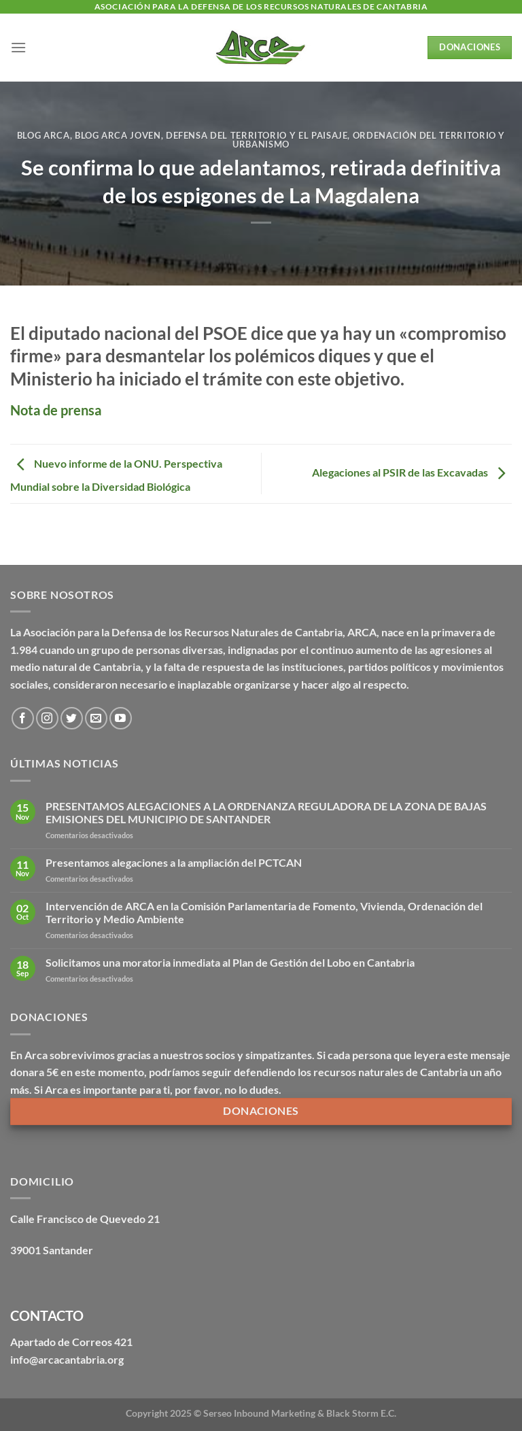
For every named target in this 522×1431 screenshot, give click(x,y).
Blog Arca (43, 135)
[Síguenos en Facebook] (23, 718)
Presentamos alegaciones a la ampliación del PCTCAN (174, 862)
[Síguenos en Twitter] (71, 718)
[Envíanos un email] (96, 718)
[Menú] (18, 47)
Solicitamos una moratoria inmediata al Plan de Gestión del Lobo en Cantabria (230, 962)
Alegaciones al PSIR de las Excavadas (412, 472)
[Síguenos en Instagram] (47, 718)
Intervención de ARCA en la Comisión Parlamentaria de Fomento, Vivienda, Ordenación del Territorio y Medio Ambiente (264, 912)
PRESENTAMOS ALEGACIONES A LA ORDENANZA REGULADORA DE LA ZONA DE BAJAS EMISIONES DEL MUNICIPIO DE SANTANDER (266, 812)
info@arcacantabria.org (67, 1359)
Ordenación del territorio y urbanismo (368, 140)
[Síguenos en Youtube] (120, 718)
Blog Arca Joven (118, 135)
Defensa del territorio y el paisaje (257, 135)
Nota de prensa (55, 410)
